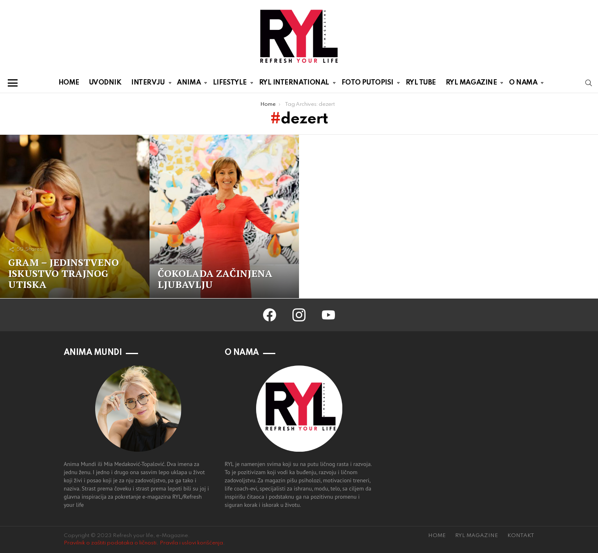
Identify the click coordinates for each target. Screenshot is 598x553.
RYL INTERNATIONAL (294, 84)
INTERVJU (148, 84)
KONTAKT (520, 535)
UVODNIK (105, 82)
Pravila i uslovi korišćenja (191, 543)
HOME (68, 82)
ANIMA (189, 84)
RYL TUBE (421, 82)
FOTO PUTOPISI (367, 84)
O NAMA (523, 84)
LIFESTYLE (230, 84)
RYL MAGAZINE (471, 84)
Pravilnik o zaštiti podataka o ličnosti (110, 543)
